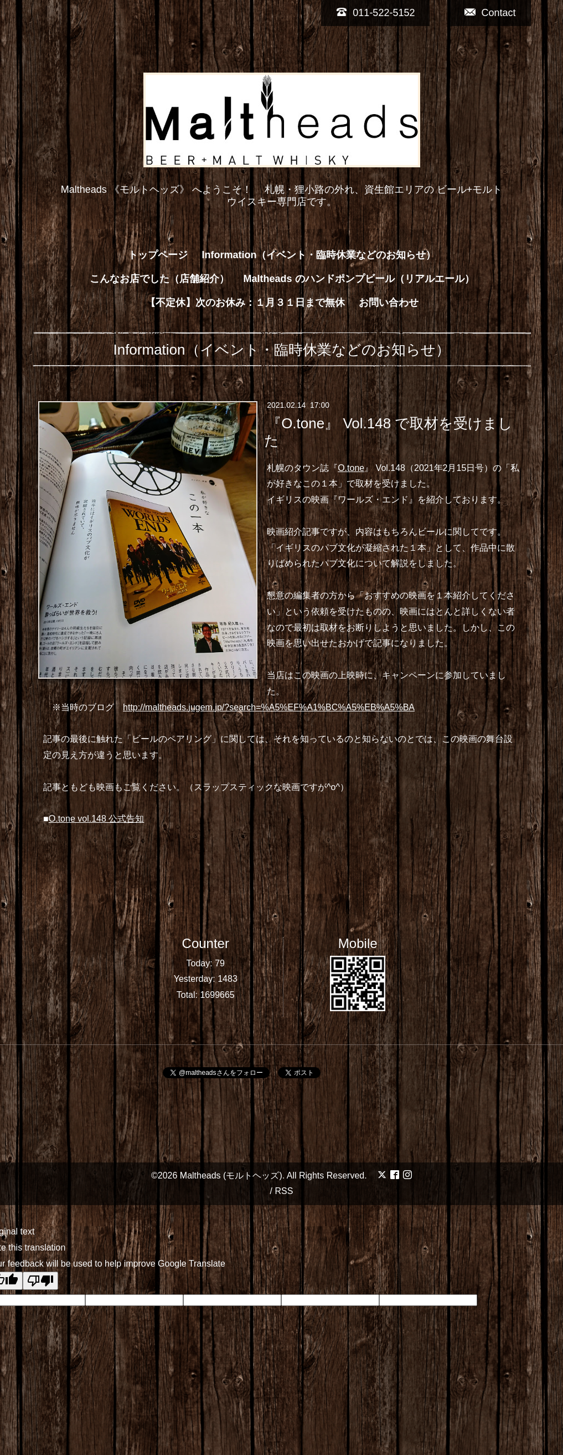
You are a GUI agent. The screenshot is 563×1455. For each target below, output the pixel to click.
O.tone (351, 468)
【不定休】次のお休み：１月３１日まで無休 (245, 302)
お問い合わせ (389, 302)
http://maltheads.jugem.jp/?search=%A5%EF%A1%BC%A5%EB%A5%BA (269, 707)
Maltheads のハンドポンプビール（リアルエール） (358, 278)
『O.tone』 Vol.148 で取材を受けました (388, 431)
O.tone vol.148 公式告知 (96, 818)
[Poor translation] (40, 1281)
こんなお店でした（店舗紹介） (159, 278)
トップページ (158, 254)
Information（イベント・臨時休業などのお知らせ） (319, 254)
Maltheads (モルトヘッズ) (231, 1175)
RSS (284, 1191)
